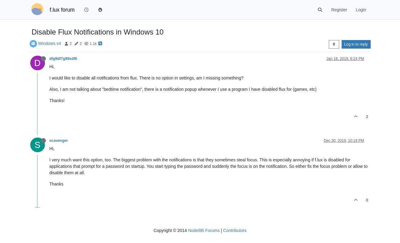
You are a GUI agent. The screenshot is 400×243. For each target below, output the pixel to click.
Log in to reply (356, 44)
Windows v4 (49, 43)
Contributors (234, 230)
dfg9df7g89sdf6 (63, 59)
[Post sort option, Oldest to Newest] (334, 44)
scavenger (59, 140)
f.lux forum (62, 10)
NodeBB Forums (203, 230)
